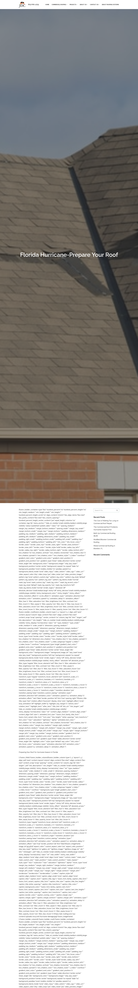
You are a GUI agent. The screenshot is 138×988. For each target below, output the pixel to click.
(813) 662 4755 (33, 4)
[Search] (104, 510)
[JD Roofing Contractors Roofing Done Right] (22, 4)
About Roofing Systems (110, 4)
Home (47, 4)
